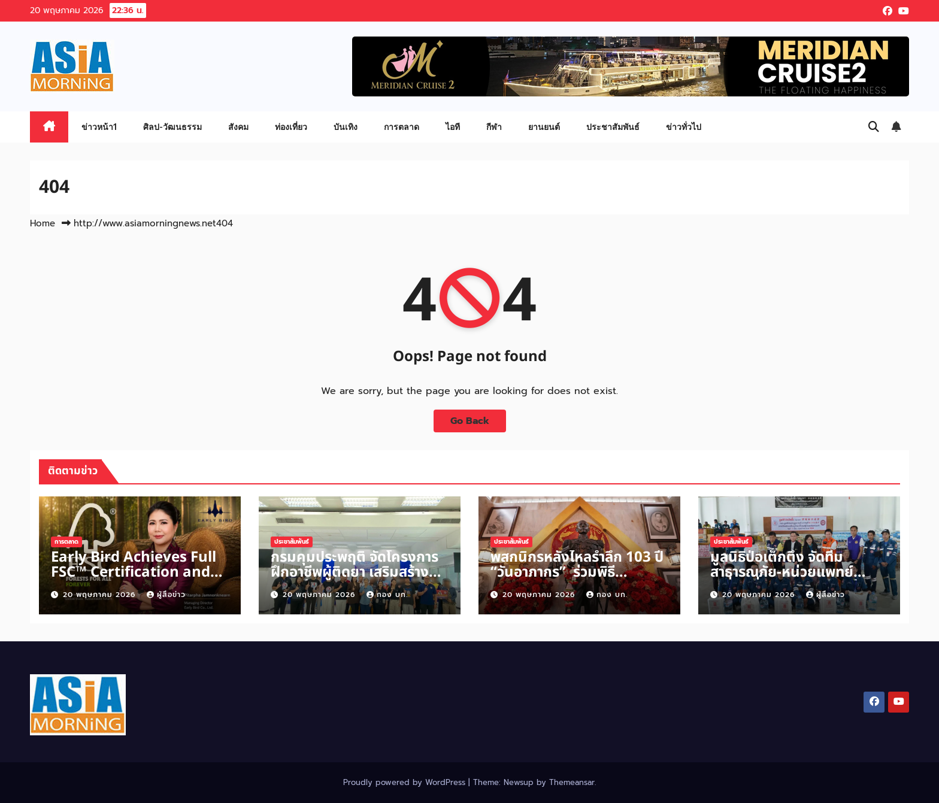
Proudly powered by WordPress (405, 782)
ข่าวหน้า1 (99, 127)
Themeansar (572, 782)
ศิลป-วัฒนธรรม (172, 127)
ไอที (453, 127)
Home (42, 223)
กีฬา (494, 127)
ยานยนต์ (544, 127)
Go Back (469, 421)
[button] (873, 127)
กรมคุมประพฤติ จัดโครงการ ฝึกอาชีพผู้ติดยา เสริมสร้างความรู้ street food (354, 572)
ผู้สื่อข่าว (166, 594)
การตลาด (401, 127)
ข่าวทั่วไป (683, 127)
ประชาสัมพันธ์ (613, 127)
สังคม (238, 127)
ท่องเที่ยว (291, 127)
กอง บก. (387, 594)
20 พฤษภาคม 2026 (100, 594)
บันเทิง (346, 127)
